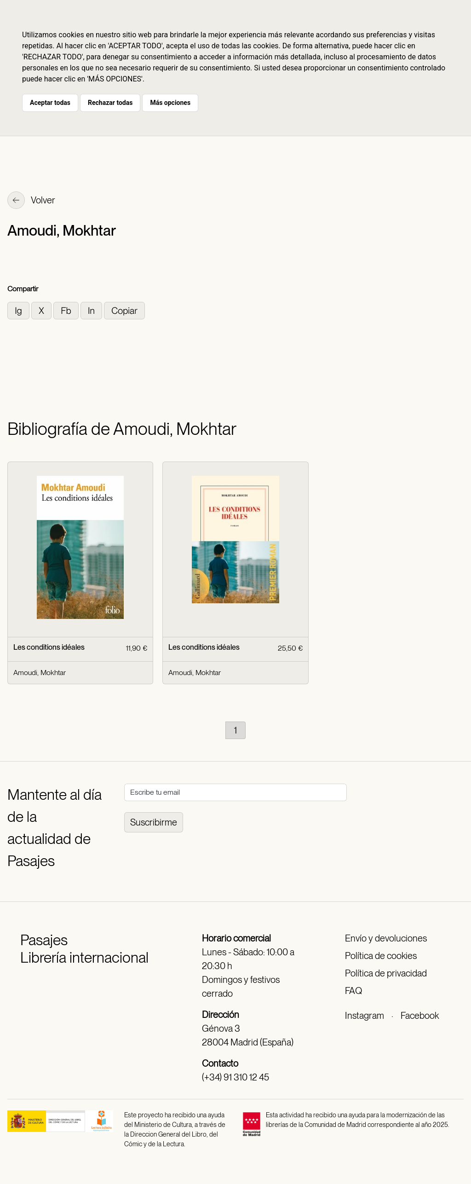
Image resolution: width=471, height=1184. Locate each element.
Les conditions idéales (49, 647)
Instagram (364, 1015)
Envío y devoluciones (386, 938)
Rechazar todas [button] (110, 102)
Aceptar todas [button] (50, 102)
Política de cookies (381, 955)
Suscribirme (153, 822)
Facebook (420, 1015)
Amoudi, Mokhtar (39, 672)
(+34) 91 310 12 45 (235, 1077)
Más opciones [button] (170, 102)
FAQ (353, 990)
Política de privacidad (386, 973)
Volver (31, 201)
